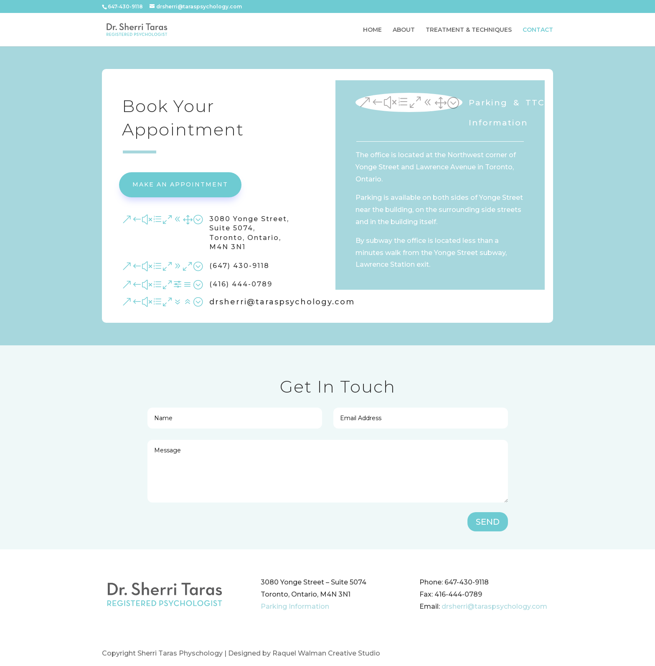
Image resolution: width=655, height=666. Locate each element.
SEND (488, 522)
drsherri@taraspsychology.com (494, 606)
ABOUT (404, 30)
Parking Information (295, 606)
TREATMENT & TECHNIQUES (469, 30)
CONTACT (538, 30)
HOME (372, 30)
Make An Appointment (180, 184)
